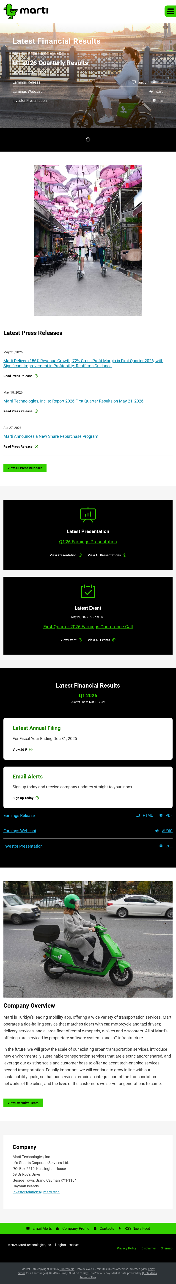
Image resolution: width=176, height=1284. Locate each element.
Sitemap (167, 1248)
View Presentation (63, 555)
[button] (170, 11)
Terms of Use (88, 1277)
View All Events (99, 640)
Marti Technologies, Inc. (35, 1245)
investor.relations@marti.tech (36, 1192)
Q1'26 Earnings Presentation (88, 541)
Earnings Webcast (27, 91)
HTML (139, 82)
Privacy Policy (127, 1248)
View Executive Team (23, 1103)
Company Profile (75, 1228)
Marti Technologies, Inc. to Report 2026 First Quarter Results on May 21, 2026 (73, 401)
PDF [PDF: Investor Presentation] (157, 100)
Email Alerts (42, 1228)
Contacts (107, 1228)
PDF (157, 82)
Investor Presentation (30, 100)
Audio (156, 91)
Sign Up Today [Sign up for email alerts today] (23, 798)
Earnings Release (26, 82)
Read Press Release (18, 376)
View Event (68, 640)
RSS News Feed (137, 1228)
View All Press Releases (25, 468)
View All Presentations (104, 555)
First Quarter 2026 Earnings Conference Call (88, 626)
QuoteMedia (67, 1269)
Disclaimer (148, 1248)
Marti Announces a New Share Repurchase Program (50, 436)
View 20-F (20, 749)
